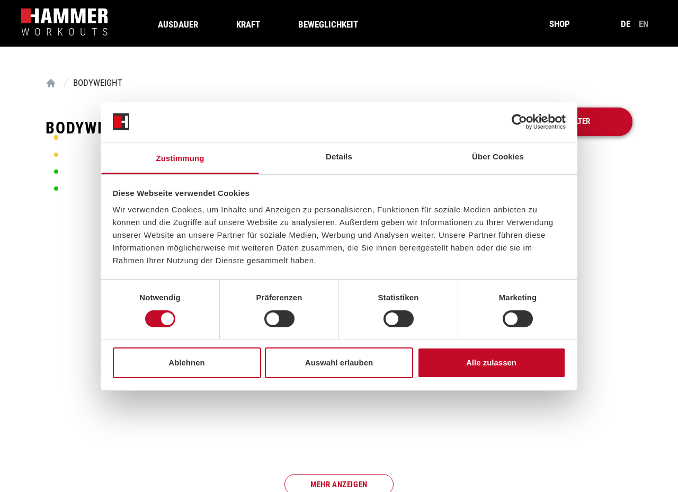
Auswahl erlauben (339, 362)
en (643, 24)
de (625, 24)
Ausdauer (178, 24)
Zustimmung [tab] (180, 158)
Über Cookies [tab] (498, 156)
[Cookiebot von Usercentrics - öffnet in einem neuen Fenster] (519, 122)
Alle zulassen (491, 362)
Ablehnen (186, 362)
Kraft (248, 24)
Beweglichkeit (328, 24)
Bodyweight (97, 82)
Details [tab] (339, 156)
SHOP (559, 24)
